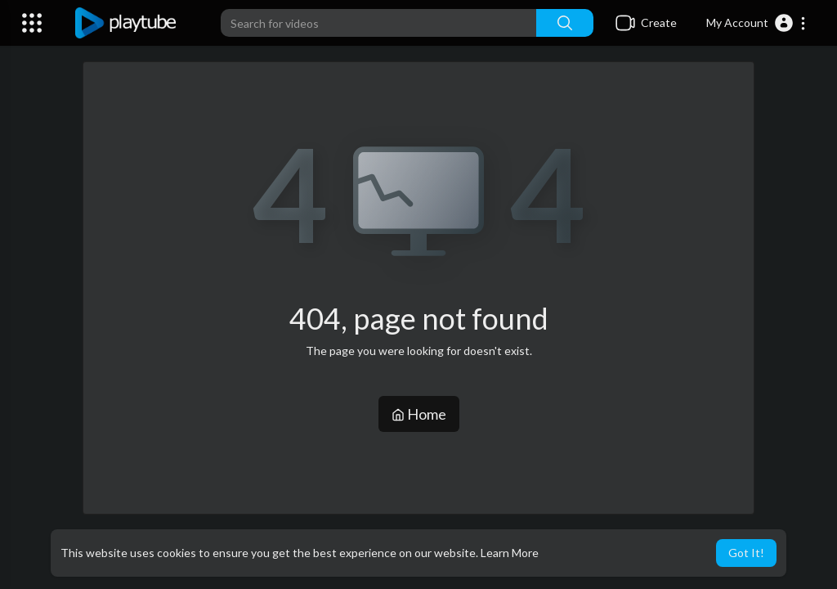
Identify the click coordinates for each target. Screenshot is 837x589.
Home (419, 414)
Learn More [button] (510, 553)
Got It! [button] (746, 553)
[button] (756, 23)
